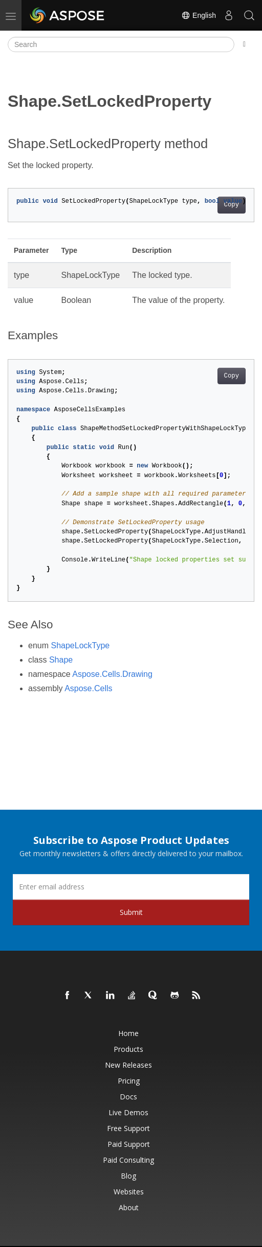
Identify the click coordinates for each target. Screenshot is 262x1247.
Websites (129, 1191)
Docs (128, 1096)
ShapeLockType (80, 645)
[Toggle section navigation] (244, 44)
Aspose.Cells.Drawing (112, 674)
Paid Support (128, 1144)
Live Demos (128, 1112)
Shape (61, 659)
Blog (128, 1176)
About (129, 1207)
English (198, 15)
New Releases (128, 1065)
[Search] (121, 44)
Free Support (128, 1128)
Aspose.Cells (88, 688)
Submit (131, 912)
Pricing (129, 1081)
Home (128, 1033)
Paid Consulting (128, 1160)
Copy (231, 204)
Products (128, 1049)
